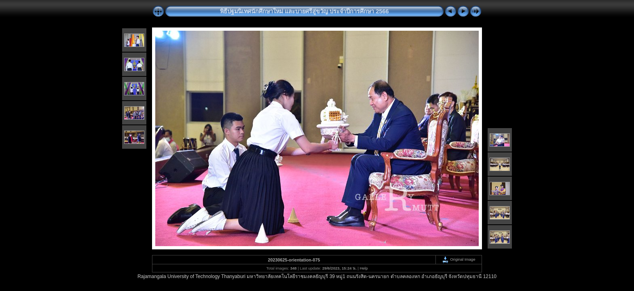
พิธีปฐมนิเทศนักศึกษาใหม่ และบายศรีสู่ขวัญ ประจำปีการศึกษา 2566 (304, 11)
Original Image (458, 259)
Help (364, 268)
